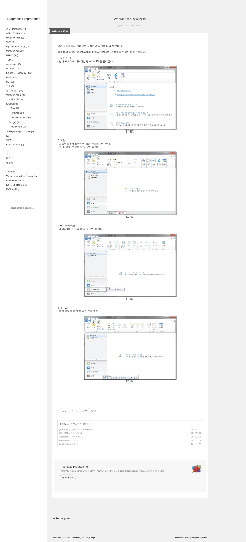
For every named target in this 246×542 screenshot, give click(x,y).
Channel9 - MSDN (15, 180)
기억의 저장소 (14, 99)
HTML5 (12, 55)
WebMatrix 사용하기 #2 (130, 19)
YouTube (10, 171)
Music (11, 77)
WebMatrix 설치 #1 (67, 444)
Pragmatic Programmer (23, 19)
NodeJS (12, 68)
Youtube (84, 538)
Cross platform (15, 144)
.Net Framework (16, 29)
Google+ (92, 538)
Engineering (13, 103)
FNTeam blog (12, 189)
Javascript (13, 64)
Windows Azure (15, 95)
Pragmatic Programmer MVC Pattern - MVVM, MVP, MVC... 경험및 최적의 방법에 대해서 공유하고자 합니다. (112, 471)
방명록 (9, 162)
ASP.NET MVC (15, 33)
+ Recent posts (61, 518)
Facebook (76, 538)
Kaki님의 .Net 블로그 (16, 185)
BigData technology (17, 46)
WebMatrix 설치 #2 (67, 440)
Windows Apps (15, 51)
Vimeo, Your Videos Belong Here (22, 176)
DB (10, 81)
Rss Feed (57, 538)
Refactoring (17, 113)
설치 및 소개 (14, 90)
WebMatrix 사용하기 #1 (69, 437)
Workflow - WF (15, 37)
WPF (10, 140)
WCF (10, 42)
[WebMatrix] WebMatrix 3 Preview (74, 429)
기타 (10, 86)
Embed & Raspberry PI (19, 73)
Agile (14, 108)
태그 (8, 158)
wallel (204, 538)
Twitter (68, 538)
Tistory (187, 538)
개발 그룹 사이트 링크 (69, 433)
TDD (10, 59)
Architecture (18, 126)
